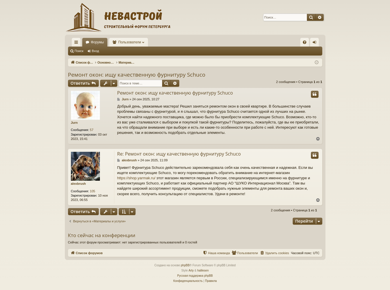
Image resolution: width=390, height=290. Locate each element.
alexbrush (78, 183)
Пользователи (129, 42)
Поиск (79, 51)
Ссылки (77, 43)
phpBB (185, 265)
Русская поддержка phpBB (195, 275)
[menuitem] (304, 42)
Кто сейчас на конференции (102, 235)
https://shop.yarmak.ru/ (136, 178)
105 (92, 191)
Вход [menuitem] (316, 43)
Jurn (74, 122)
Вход (95, 51)
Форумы (97, 42)
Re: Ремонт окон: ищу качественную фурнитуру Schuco (179, 154)
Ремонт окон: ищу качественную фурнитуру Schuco (137, 74)
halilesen (202, 270)
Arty (191, 270)
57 (91, 130)
